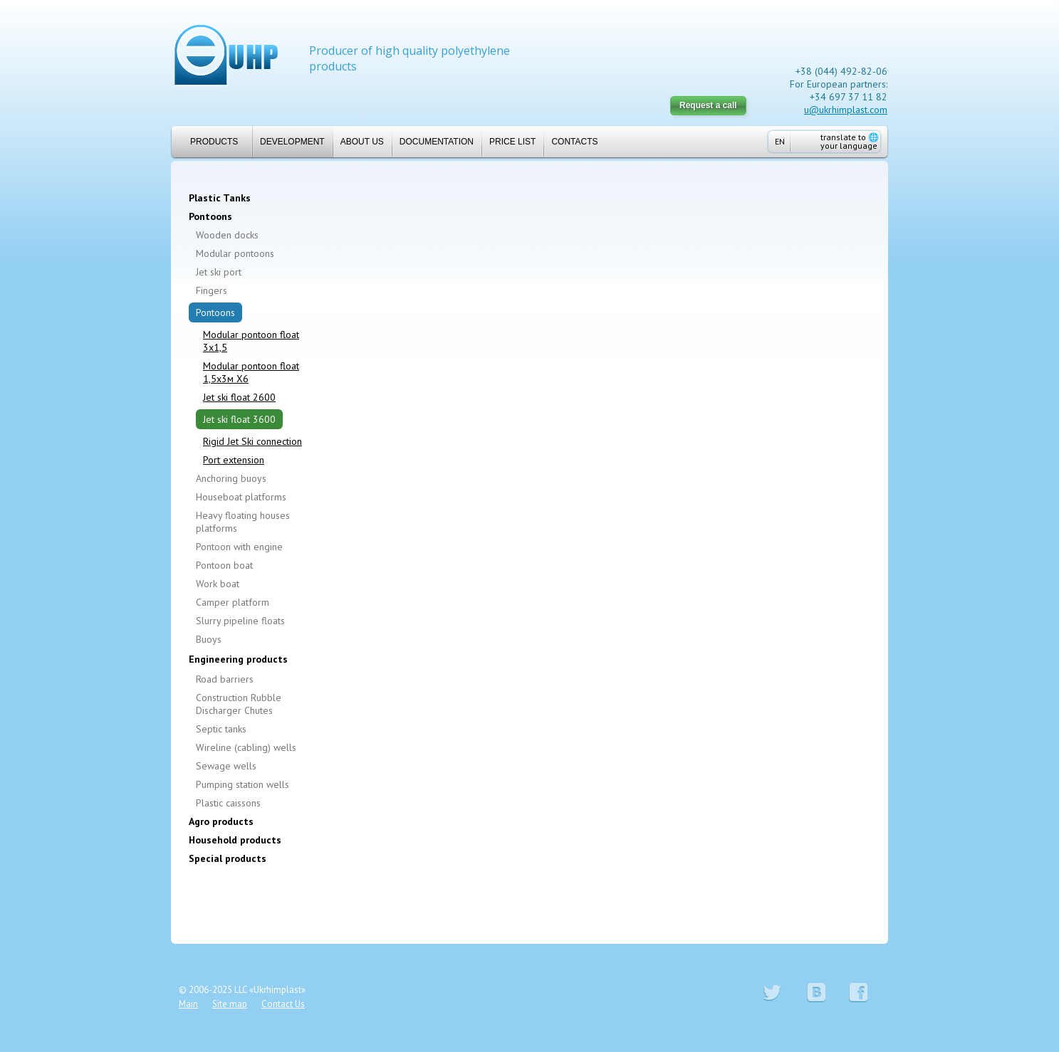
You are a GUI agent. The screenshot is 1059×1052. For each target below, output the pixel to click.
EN (780, 141)
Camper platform (232, 602)
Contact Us (283, 1004)
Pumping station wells (242, 784)
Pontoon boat (224, 565)
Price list (512, 142)
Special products (227, 858)
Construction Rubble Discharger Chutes (238, 704)
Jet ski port (218, 271)
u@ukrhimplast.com (845, 109)
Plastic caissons (228, 802)
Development (292, 142)
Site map (229, 1004)
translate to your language (849, 141)
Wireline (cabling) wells (246, 747)
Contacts (574, 142)
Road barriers (225, 679)
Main (188, 1004)
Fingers (211, 290)
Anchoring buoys (231, 478)
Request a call (708, 105)
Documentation (437, 142)
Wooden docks (227, 234)
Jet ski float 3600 (239, 419)
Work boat (217, 583)
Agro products (221, 821)
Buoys (208, 639)
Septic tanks (221, 728)
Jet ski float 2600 (239, 397)
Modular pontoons (235, 253)
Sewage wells (226, 765)
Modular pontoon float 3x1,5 (251, 341)
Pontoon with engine (239, 546)
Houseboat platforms (241, 496)
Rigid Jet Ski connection (252, 441)
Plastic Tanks (220, 197)
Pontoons (210, 216)
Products (208, 141)
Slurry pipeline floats (240, 620)
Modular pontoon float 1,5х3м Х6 (251, 372)
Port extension (233, 459)
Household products (235, 839)
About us (362, 142)
